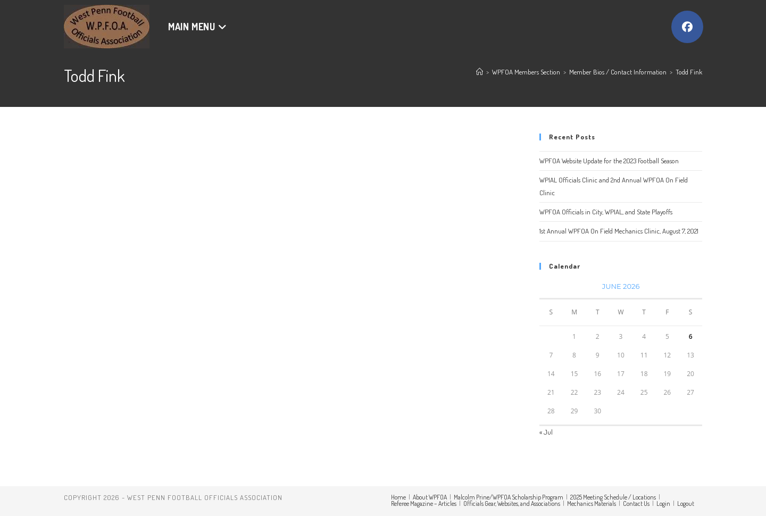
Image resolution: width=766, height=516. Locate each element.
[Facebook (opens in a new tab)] (687, 27)
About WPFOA (430, 497)
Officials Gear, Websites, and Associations (511, 503)
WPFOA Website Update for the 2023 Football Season (609, 160)
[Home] (479, 72)
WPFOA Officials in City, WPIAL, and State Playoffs (605, 211)
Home (398, 497)
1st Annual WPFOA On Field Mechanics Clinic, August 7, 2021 (618, 231)
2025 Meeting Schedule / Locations (613, 497)
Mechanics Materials (591, 503)
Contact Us (636, 503)
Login (663, 503)
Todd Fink (689, 72)
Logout (685, 503)
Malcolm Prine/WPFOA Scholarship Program (508, 497)
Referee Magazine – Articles (423, 503)
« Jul (546, 432)
